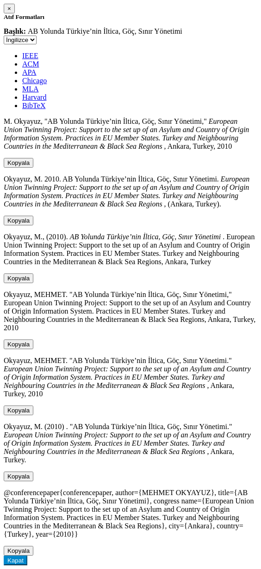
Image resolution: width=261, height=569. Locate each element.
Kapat (15, 560)
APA (29, 72)
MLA (30, 89)
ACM (30, 64)
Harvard (34, 97)
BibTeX (33, 105)
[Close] (9, 8)
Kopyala (18, 162)
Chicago (34, 81)
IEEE (30, 56)
